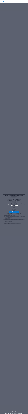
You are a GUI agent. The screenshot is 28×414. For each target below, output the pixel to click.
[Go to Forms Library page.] (8, 3)
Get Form (14, 211)
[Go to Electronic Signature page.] (3, 3)
